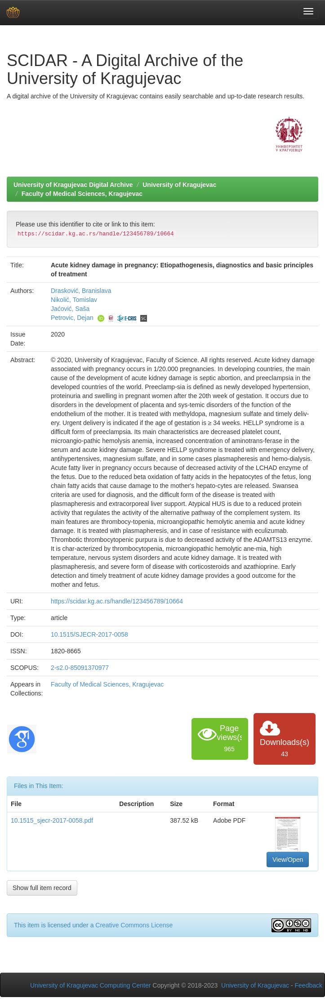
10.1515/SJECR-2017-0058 (89, 634)
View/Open (287, 859)
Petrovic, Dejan (72, 317)
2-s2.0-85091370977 (80, 667)
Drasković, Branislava (81, 290)
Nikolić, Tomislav (74, 299)
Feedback (308, 985)
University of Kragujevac (179, 184)
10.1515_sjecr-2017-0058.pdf (52, 820)
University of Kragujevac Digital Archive (73, 184)
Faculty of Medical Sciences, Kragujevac (82, 193)
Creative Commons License (134, 925)
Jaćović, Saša (70, 308)
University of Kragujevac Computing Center (90, 985)
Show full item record (42, 887)
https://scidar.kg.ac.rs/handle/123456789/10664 (117, 601)
